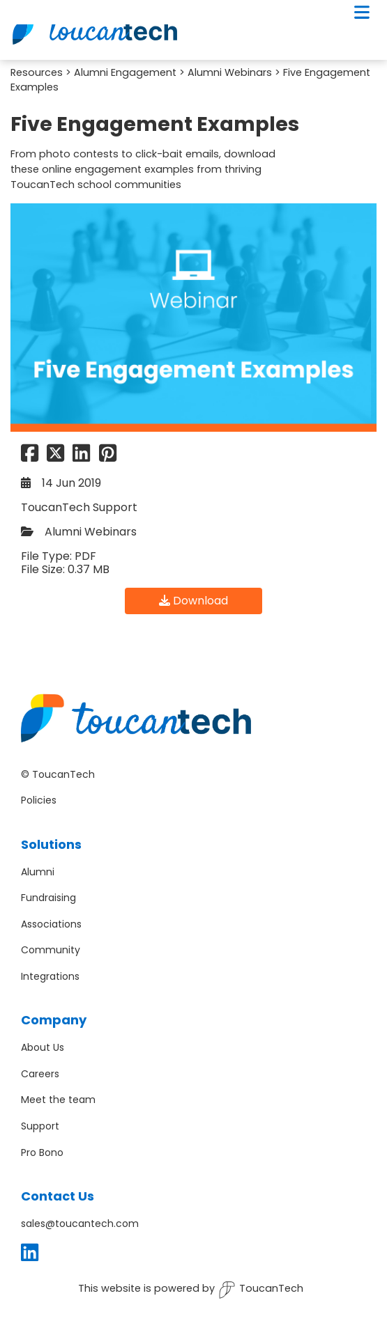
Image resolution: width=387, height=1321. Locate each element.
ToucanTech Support (79, 507)
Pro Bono (42, 1152)
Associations (51, 924)
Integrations (50, 976)
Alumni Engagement (125, 72)
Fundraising (48, 898)
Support (40, 1126)
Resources (36, 72)
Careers (40, 1074)
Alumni (37, 872)
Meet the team (58, 1100)
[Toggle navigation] (362, 12)
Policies (38, 800)
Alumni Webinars (230, 72)
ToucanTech (260, 1290)
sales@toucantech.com (80, 1223)
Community (50, 950)
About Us (42, 1047)
